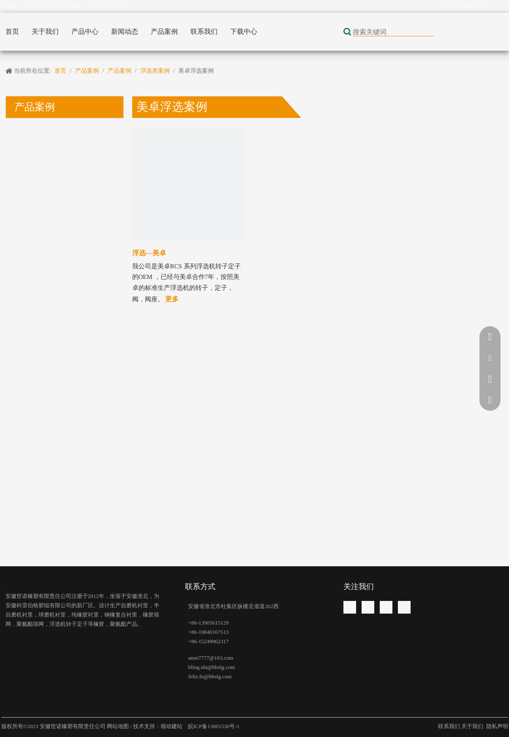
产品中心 (84, 31)
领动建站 (172, 726)
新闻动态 (124, 31)
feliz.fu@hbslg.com (209, 676)
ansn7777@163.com (107, 6)
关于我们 (45, 31)
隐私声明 (497, 726)
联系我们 (204, 31)
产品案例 (164, 31)
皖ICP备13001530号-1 (213, 726)
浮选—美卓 (149, 253)
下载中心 (243, 31)
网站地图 (118, 726)
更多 (172, 299)
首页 (12, 31)
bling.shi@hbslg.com (211, 667)
